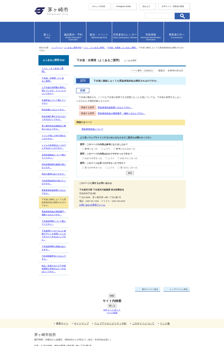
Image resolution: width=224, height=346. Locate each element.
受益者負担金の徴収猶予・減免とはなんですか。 (122, 113)
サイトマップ (81, 300)
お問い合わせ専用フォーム (92, 205)
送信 (130, 173)
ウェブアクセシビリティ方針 (110, 300)
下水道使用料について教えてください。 (54, 222)
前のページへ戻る (150, 289)
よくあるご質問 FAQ (73, 48)
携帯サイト (62, 300)
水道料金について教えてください (54, 101)
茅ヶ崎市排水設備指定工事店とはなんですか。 (54, 127)
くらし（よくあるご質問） (94, 48)
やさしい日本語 (98, 6)
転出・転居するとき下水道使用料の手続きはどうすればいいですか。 (54, 269)
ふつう (107, 149)
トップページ (57, 48)
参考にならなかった (125, 149)
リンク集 (165, 300)
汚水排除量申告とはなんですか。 (54, 257)
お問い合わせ (70, 334)
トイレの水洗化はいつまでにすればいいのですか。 (54, 146)
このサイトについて (143, 300)
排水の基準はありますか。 (54, 174)
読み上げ (146, 6)
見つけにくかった (129, 167)
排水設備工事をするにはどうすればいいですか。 (54, 118)
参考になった (91, 149)
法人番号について (72, 328)
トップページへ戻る (179, 289)
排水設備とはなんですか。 (54, 110)
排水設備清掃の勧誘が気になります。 (54, 165)
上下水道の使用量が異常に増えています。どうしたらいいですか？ (54, 90)
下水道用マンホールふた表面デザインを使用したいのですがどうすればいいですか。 (54, 235)
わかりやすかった (93, 158)
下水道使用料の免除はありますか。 (54, 248)
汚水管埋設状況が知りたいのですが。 (54, 182)
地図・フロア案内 (45, 334)
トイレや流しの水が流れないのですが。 (54, 137)
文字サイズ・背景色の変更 (173, 6)
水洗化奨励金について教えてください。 (54, 156)
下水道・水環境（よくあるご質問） (122, 48)
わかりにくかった (129, 158)
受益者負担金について (92, 129)
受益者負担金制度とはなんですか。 (115, 107)
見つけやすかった (93, 167)
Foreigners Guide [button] (123, 6)
